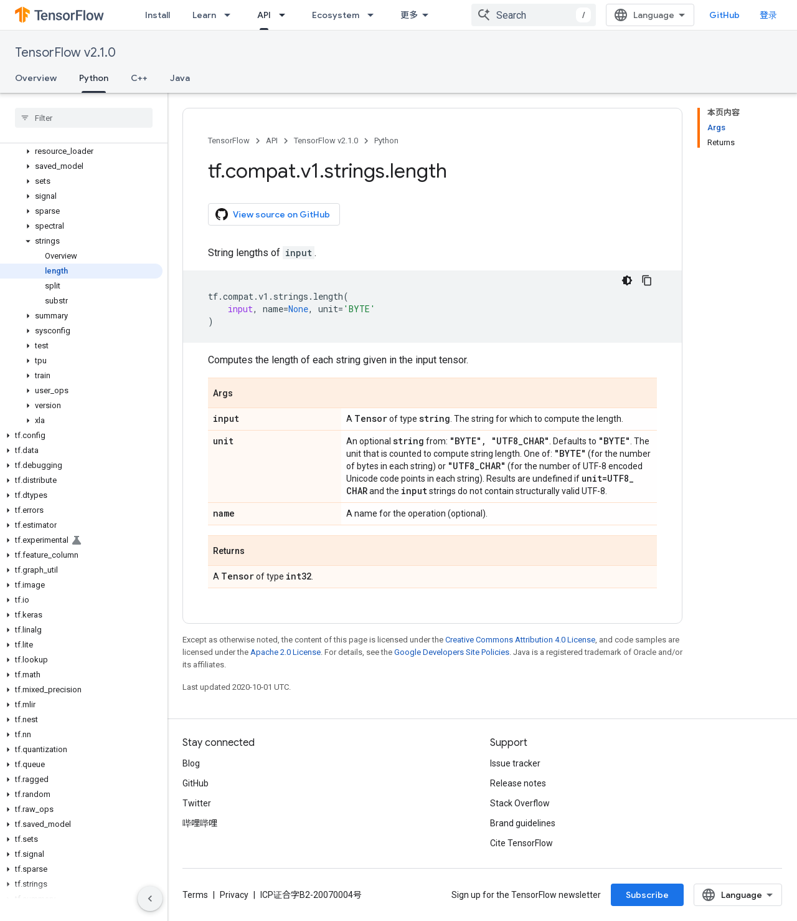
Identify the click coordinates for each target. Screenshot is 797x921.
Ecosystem (335, 15)
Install (157, 15)
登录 (768, 15)
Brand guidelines (522, 823)
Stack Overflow (520, 803)
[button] (81, 151)
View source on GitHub (272, 214)
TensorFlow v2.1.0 (65, 52)
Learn (204, 15)
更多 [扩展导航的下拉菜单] (409, 15)
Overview (36, 78)
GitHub (724, 15)
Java (180, 78)
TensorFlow (229, 140)
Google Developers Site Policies (451, 652)
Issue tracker (515, 763)
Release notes (518, 783)
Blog (191, 763)
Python (386, 140)
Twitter (196, 803)
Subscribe (647, 894)
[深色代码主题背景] (627, 280)
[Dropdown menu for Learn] (231, 15)
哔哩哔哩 (199, 823)
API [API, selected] (264, 15)
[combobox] (533, 15)
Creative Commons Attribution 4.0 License (520, 639)
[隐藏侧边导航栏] (150, 898)
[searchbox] (84, 118)
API (272, 140)
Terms (195, 895)
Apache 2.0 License (285, 652)
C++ (139, 78)
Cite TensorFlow (521, 843)
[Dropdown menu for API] (286, 15)
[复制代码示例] (647, 280)
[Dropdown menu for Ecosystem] (374, 15)
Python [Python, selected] (93, 78)
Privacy (234, 895)
